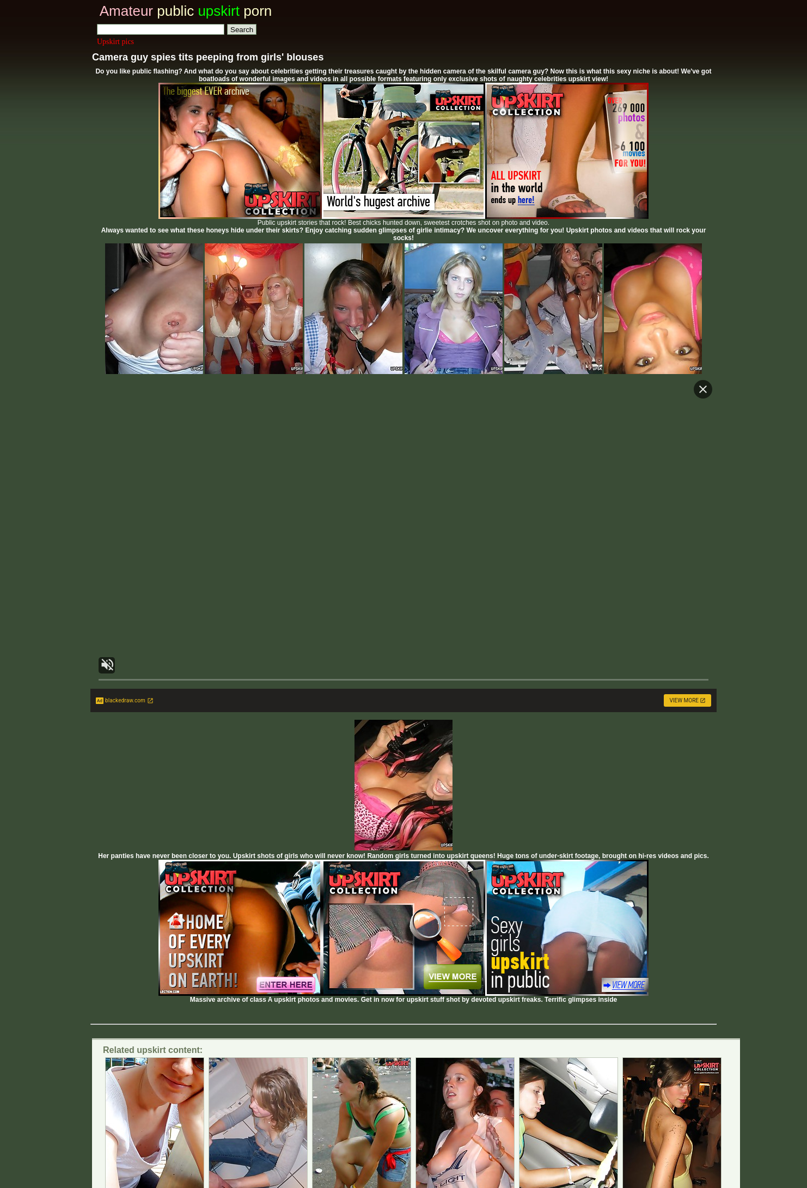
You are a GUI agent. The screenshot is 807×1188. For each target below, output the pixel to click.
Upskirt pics (115, 42)
